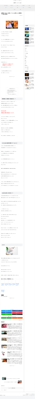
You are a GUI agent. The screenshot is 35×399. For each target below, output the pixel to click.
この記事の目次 (11, 88)
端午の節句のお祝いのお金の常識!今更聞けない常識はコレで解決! (6, 285)
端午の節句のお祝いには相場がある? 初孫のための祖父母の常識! (2, 285)
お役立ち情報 (26, 67)
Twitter (26, 48)
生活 (25, 63)
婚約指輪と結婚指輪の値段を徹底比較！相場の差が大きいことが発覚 (2, 291)
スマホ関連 (26, 53)
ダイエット (26, 51)
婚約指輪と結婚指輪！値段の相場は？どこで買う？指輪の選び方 (17, 285)
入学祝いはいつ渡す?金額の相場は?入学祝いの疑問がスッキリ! (13, 285)
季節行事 (2, 295)
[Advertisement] (12, 18)
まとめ (8, 93)
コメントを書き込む (11, 390)
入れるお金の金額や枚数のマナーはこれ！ (12, 91)
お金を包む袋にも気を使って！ (11, 92)
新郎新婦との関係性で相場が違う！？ (11, 90)
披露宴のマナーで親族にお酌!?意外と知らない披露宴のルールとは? (10, 285)
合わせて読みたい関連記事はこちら (12, 94)
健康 (25, 58)
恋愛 (25, 60)
